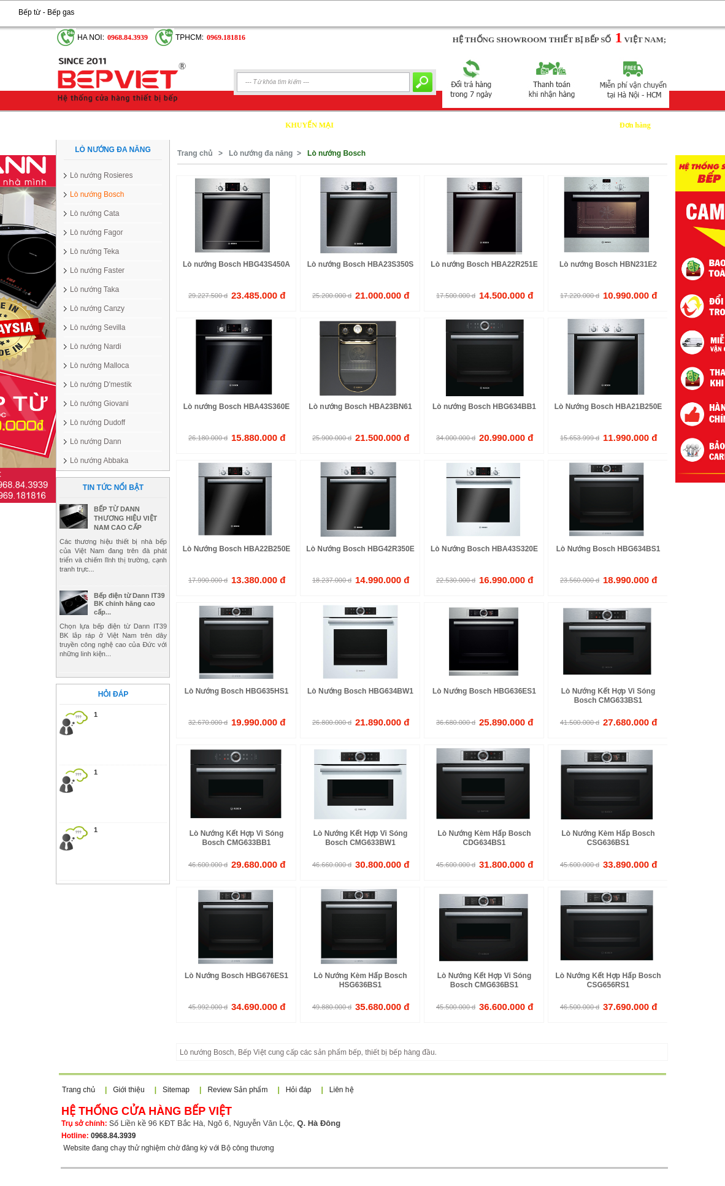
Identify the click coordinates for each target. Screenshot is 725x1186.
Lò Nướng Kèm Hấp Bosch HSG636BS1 (360, 980)
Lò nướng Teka (94, 251)
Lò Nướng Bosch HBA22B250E (237, 549)
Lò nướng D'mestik (101, 384)
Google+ (88, 6)
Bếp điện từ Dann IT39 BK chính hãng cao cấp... (129, 628)
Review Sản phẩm (237, 1089)
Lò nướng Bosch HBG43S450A (236, 264)
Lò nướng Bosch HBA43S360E (236, 406)
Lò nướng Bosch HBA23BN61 (360, 406)
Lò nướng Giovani (99, 403)
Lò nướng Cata (94, 213)
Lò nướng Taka (94, 289)
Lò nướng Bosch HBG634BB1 (484, 406)
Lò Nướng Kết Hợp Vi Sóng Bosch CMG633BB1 (236, 838)
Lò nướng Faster (97, 270)
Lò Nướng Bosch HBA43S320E (484, 549)
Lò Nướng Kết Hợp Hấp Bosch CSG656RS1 (608, 980)
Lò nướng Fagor (96, 232)
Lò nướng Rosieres (101, 175)
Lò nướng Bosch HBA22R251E (484, 264)
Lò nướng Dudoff (97, 422)
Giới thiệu (128, 1089)
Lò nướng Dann (95, 441)
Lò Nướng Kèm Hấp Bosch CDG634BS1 (484, 838)
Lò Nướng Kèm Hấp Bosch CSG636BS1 (607, 838)
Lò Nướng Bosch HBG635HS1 (237, 691)
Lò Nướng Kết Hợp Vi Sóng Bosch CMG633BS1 (608, 696)
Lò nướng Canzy (97, 308)
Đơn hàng (635, 125)
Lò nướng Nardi (95, 346)
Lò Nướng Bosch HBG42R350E (360, 549)
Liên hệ (341, 1089)
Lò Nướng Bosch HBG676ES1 (236, 975)
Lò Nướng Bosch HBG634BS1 (608, 549)
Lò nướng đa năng (261, 153)
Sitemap (176, 1089)
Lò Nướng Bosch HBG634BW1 (360, 691)
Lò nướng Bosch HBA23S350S (360, 264)
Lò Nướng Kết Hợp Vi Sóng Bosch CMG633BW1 (360, 838)
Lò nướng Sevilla (97, 327)
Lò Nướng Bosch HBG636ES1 (484, 691)
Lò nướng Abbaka (99, 460)
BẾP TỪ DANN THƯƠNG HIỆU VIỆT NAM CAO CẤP (125, 542)
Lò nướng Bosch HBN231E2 (608, 264)
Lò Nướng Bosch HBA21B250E (608, 406)
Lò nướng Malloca (99, 365)
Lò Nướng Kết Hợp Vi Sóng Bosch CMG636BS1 (484, 980)
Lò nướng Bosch (97, 194)
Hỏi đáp (299, 1089)
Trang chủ (194, 153)
